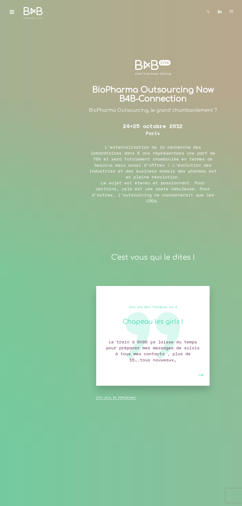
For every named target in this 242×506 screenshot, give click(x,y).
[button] (107, 336)
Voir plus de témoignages (116, 397)
